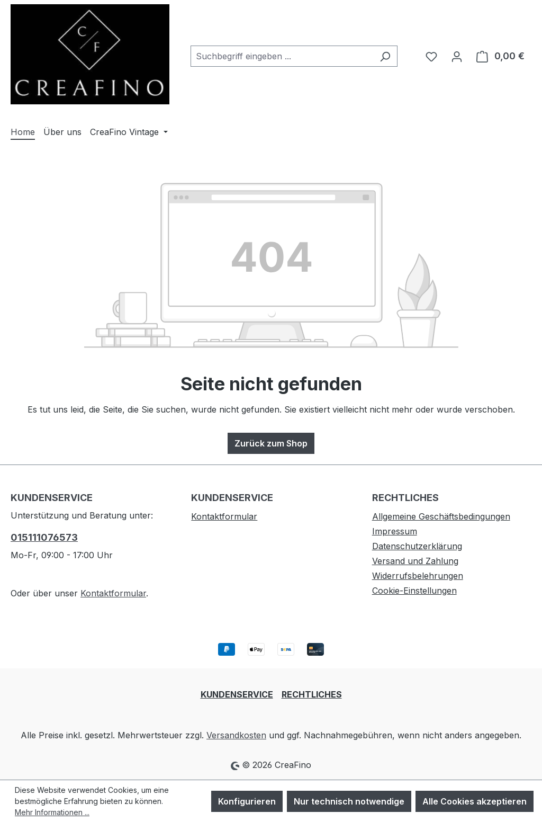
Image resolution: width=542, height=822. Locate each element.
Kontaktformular (113, 593)
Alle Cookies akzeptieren (474, 801)
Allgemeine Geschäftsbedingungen (441, 516)
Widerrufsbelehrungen (417, 575)
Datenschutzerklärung (417, 546)
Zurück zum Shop (271, 443)
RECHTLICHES (312, 694)
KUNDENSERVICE (237, 694)
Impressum (394, 531)
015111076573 (44, 537)
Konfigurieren (247, 801)
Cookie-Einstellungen (414, 590)
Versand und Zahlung (415, 561)
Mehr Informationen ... (52, 812)
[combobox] (282, 56)
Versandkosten (236, 735)
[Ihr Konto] (456, 56)
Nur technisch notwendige (349, 801)
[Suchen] (385, 56)
